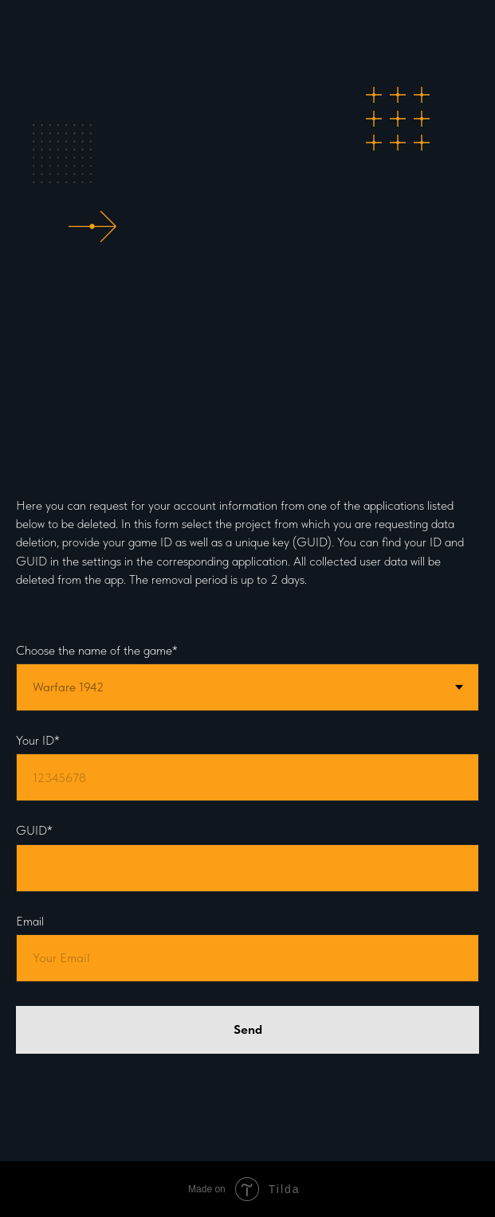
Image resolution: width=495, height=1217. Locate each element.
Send (248, 1029)
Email (30, 921)
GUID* (34, 830)
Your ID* (38, 740)
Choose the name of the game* (97, 650)
